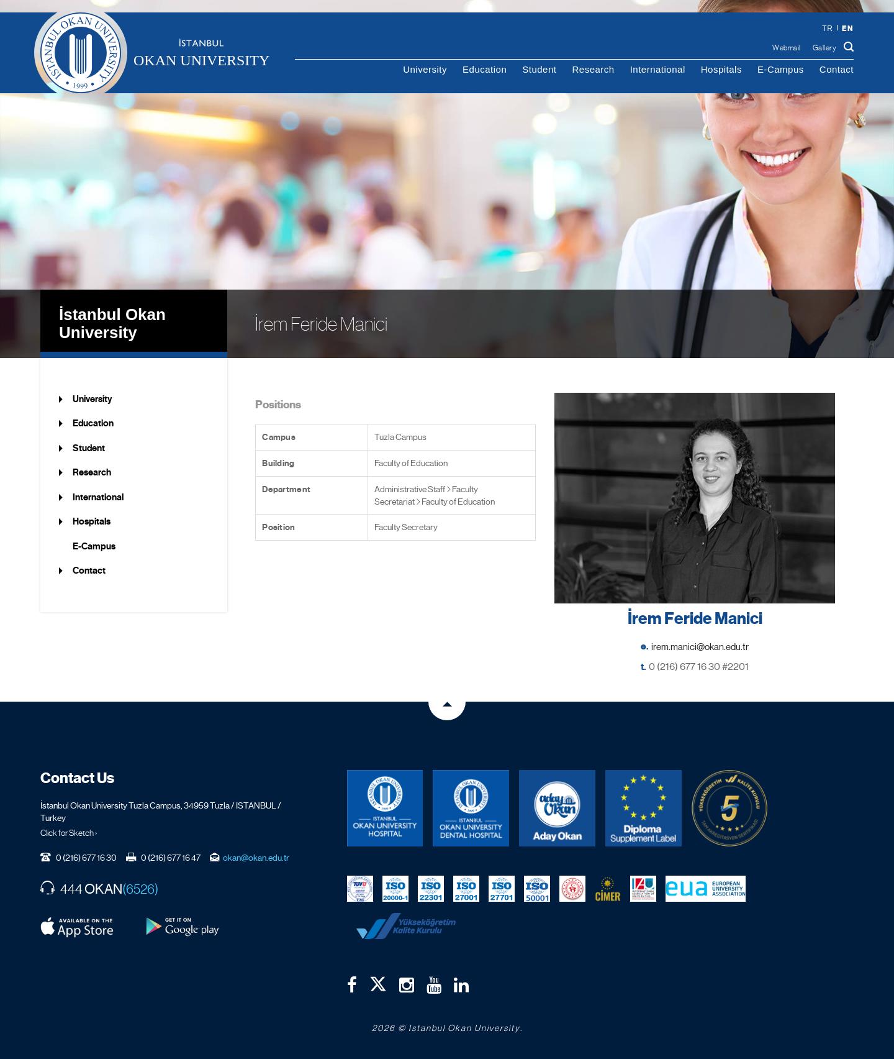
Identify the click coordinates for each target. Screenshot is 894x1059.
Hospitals (721, 69)
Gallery (825, 48)
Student (539, 69)
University (425, 69)
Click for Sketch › (68, 833)
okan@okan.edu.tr (256, 858)
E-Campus (780, 69)
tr (827, 28)
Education (485, 69)
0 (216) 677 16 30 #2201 (699, 666)
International (657, 69)
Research (593, 69)
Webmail (786, 48)
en (847, 28)
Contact (837, 69)
